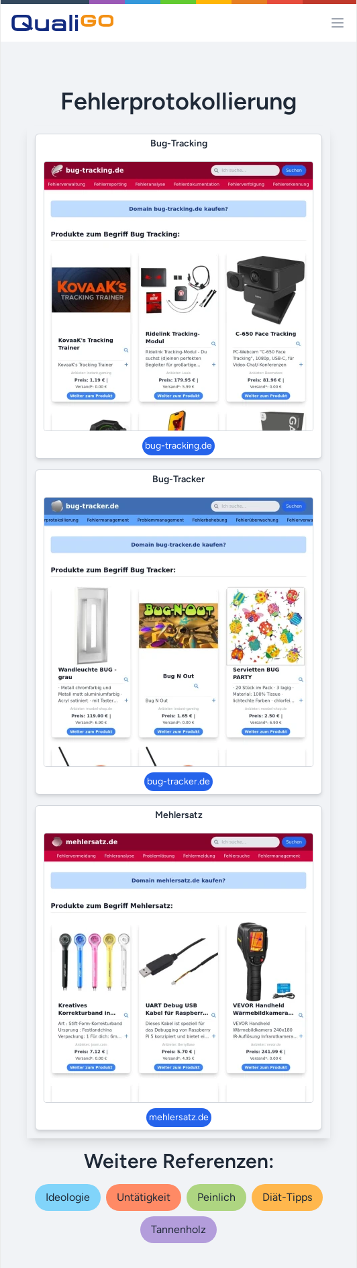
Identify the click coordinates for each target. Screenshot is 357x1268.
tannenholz (178, 1229)
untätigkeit (143, 1197)
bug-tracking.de (178, 445)
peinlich (216, 1197)
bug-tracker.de (178, 781)
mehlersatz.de (179, 1117)
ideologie (68, 1197)
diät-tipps (287, 1197)
